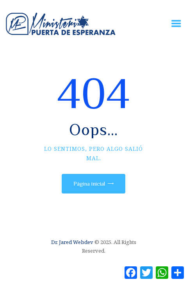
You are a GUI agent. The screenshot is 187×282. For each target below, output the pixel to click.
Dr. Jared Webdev (72, 242)
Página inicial (89, 183)
